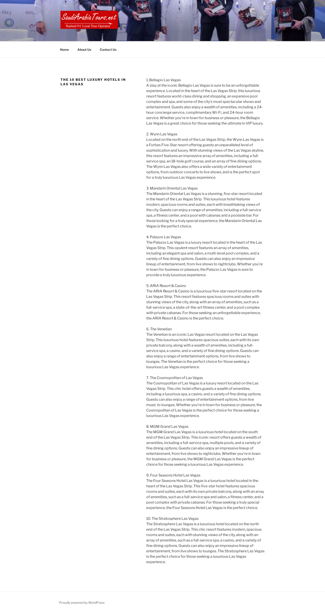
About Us (84, 49)
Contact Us (108, 49)
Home (64, 49)
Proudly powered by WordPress (81, 602)
